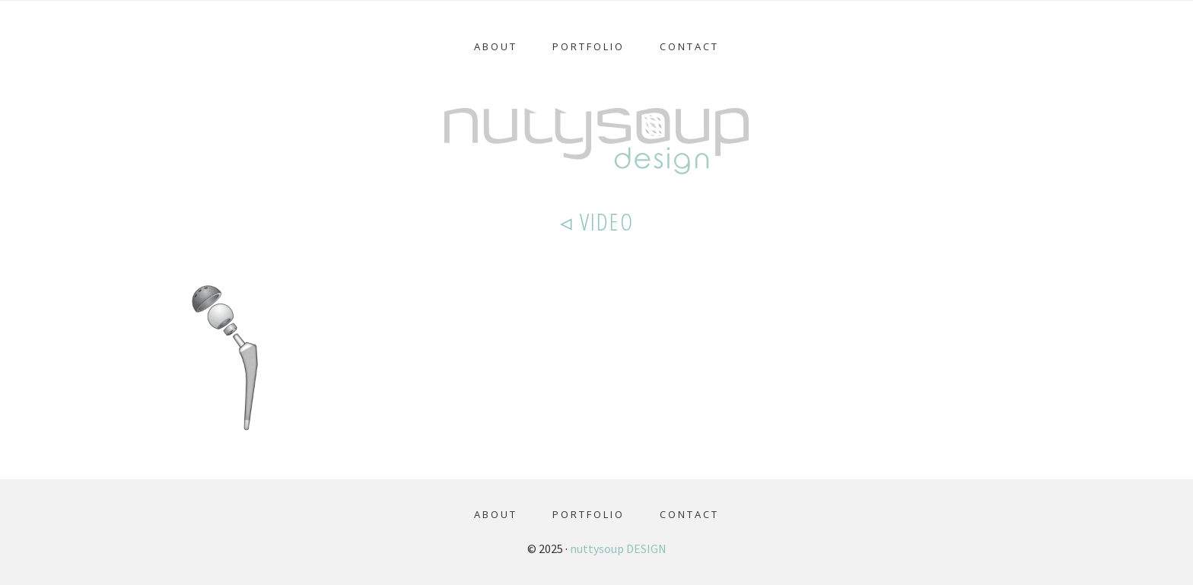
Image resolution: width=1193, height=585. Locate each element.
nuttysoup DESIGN (618, 548)
